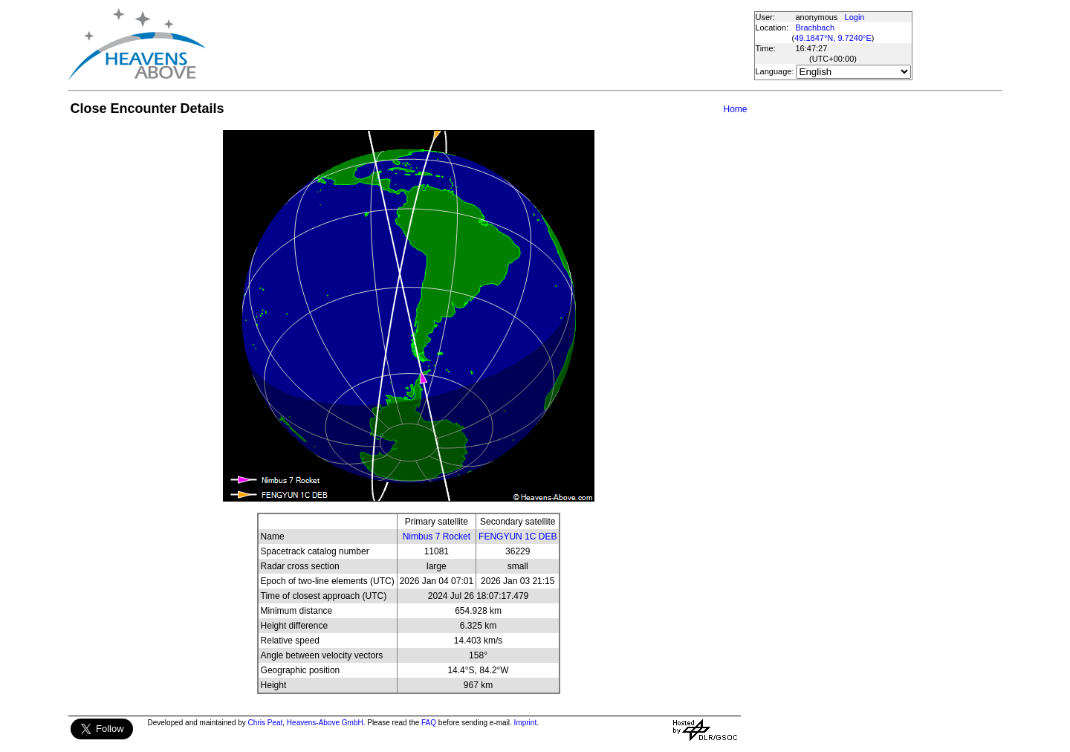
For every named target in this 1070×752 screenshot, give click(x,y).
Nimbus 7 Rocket (436, 536)
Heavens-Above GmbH (325, 723)
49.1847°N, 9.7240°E (833, 37)
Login (855, 17)
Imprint (525, 723)
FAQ (428, 723)
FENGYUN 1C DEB (518, 536)
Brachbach (815, 27)
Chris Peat (265, 723)
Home (735, 109)
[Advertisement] (479, 44)
